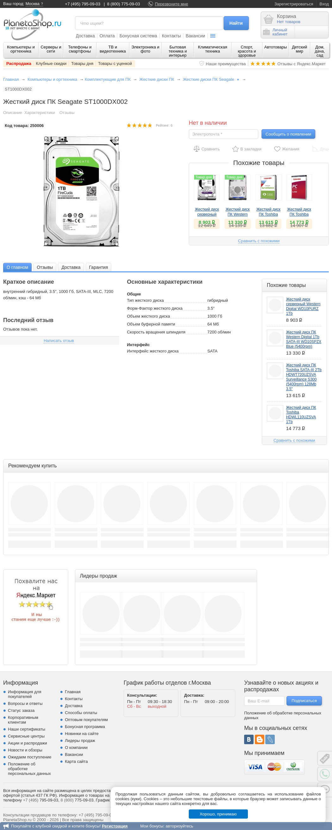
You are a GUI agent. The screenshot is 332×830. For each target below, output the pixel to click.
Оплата (107, 35)
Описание (12, 112)
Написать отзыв (59, 340)
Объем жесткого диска (148, 316)
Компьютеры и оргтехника (21, 49)
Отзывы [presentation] (45, 267)
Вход (324, 4)
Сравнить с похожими (259, 240)
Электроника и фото (146, 49)
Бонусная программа (85, 726)
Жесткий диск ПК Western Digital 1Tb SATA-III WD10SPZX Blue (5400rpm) (304, 339)
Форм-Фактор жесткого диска (154, 308)
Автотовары (275, 47)
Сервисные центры (26, 736)
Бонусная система (138, 35)
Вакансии (195, 35)
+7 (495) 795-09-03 (83, 4)
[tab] (17, 267)
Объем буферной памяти (151, 324)
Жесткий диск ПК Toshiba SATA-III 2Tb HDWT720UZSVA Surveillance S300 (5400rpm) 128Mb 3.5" (304, 377)
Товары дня (82, 63)
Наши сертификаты (26, 729)
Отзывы (67, 112)
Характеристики (39, 112)
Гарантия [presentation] (98, 267)
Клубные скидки (51, 63)
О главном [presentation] (17, 267)
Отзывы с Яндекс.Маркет (301, 63)
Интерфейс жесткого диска (152, 351)
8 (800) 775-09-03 (123, 4)
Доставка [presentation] (70, 267)
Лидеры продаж (80, 740)
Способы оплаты (81, 712)
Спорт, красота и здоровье (247, 51)
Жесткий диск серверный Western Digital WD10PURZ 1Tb (303, 306)
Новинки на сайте (82, 733)
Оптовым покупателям (86, 719)
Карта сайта (76, 761)
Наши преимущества (226, 63)
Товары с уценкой (115, 63)
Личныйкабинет (275, 32)
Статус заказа (21, 710)
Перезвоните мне (171, 4)
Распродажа (18, 63)
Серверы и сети (50, 49)
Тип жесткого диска (145, 300)
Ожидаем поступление (30, 757)
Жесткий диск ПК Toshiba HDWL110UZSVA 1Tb (301, 414)
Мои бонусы (151, 826)
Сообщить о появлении (288, 134)
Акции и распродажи (27, 743)
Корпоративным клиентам (23, 720)
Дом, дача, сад (320, 51)
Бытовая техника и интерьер (178, 51)
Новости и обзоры (25, 750)
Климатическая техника (212, 49)
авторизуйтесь (179, 826)
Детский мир (299, 49)
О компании (76, 747)
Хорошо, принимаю (218, 814)
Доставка (85, 35)
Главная (11, 79)
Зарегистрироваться (293, 4)
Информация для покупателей (24, 694)
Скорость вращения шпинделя (156, 332)
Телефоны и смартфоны (79, 49)
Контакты (171, 35)
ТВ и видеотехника (113, 49)
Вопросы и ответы (25, 703)
